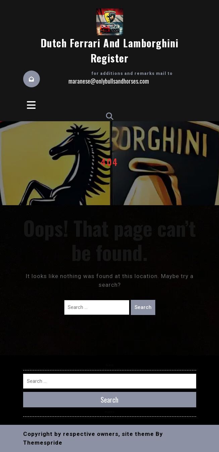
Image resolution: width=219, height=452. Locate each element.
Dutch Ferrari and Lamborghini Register (109, 50)
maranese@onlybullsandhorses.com (108, 81)
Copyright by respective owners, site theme (88, 434)
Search (143, 307)
